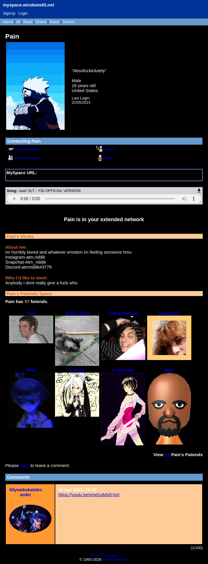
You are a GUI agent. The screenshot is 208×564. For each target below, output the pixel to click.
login (24, 465)
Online (41, 22)
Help (104, 555)
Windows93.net (116, 559)
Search (69, 22)
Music (55, 22)
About (94, 555)
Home (8, 22)
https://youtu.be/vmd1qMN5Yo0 (88, 494)
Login (23, 13)
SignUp (9, 13)
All (18, 22)
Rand (27, 22)
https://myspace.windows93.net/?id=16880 (47, 177)
